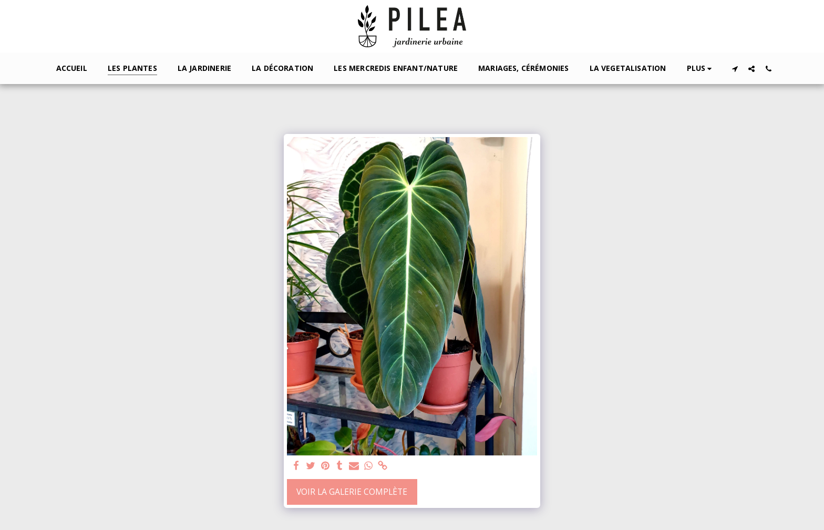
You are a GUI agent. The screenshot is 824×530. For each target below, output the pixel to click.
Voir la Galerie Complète (351, 491)
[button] (735, 68)
